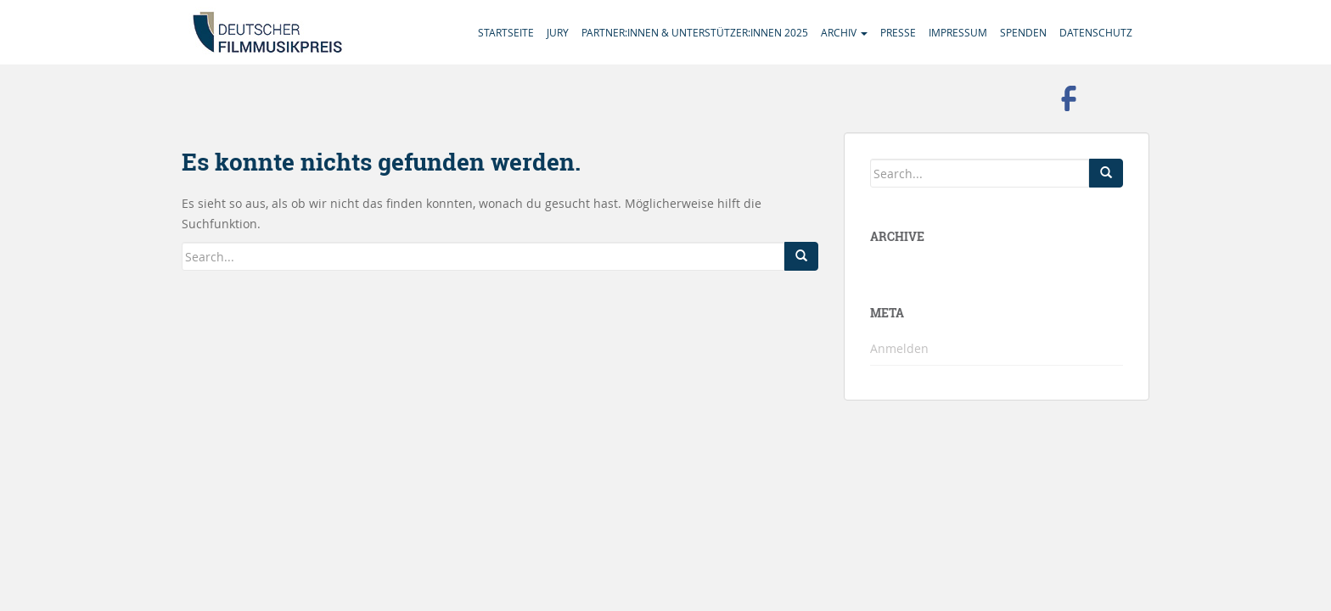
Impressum (958, 32)
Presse (898, 32)
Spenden (1023, 32)
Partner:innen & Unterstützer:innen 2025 (694, 32)
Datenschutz (1095, 32)
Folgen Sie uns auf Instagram (1115, 98)
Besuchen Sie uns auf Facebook (1068, 98)
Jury (558, 32)
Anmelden (899, 348)
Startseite (506, 32)
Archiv (844, 32)
